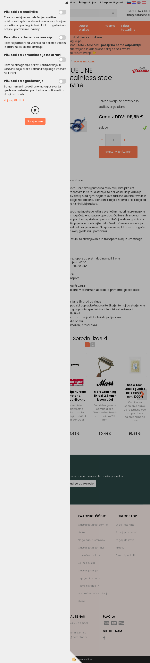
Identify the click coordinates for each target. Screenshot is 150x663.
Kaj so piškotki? (14, 100)
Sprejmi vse (35, 121)
